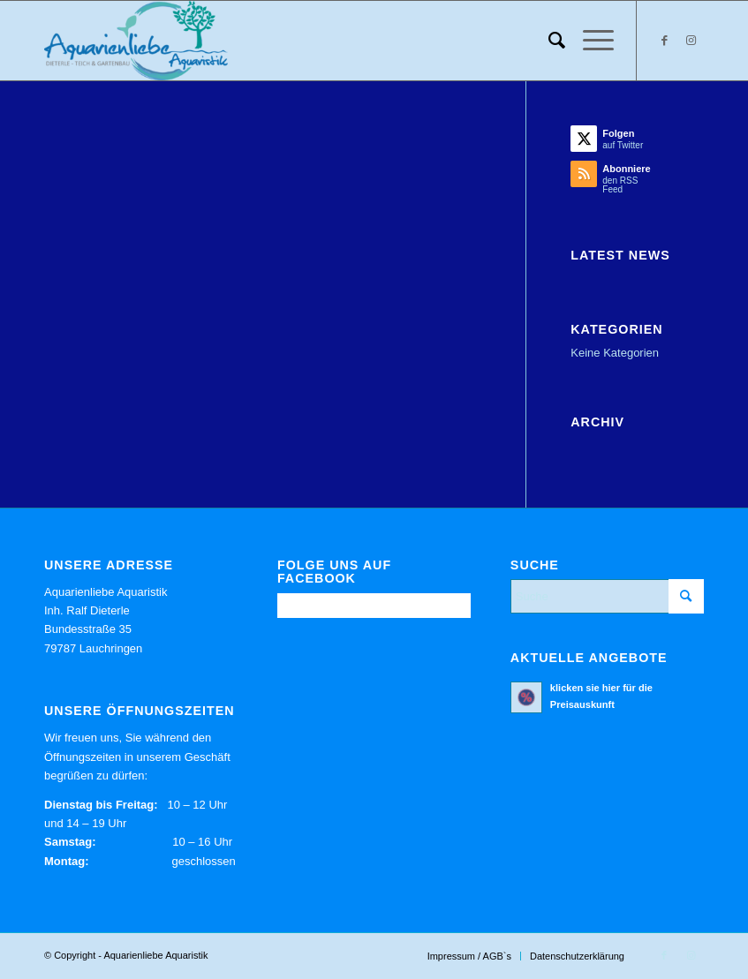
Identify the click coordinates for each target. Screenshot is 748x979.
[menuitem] (548, 40)
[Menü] (589, 40)
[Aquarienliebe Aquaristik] (136, 40)
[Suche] (548, 40)
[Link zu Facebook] (664, 40)
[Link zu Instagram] (690, 40)
